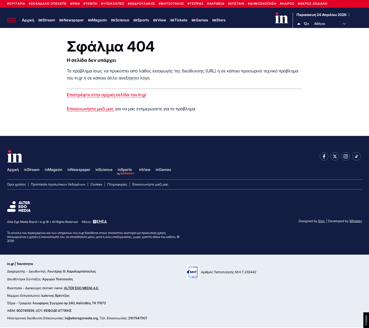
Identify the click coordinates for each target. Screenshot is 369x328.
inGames (163, 170)
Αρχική (28, 20)
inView (145, 170)
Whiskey (355, 222)
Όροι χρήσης (16, 185)
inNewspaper (79, 170)
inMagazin (53, 170)
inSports (125, 170)
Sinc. (321, 222)
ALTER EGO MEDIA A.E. (81, 288)
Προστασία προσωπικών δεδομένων (58, 185)
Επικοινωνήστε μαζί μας (90, 109)
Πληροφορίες (117, 185)
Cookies (96, 185)
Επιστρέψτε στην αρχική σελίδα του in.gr (106, 95)
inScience (104, 170)
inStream (32, 170)
